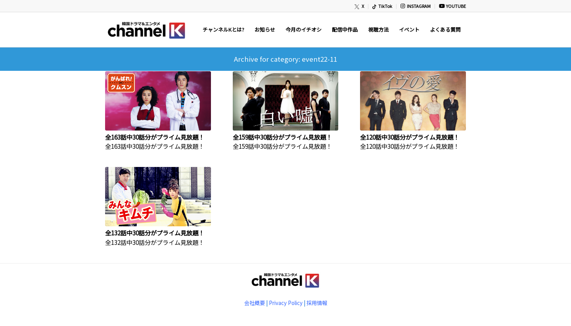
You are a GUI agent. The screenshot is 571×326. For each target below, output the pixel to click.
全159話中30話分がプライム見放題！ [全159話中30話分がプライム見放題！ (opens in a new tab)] (282, 137)
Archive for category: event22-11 (285, 59)
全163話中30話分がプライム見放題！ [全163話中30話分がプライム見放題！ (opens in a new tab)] (154, 137)
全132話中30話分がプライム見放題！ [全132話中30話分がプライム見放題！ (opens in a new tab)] (154, 232)
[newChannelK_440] (146, 29)
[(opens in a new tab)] (158, 101)
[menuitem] (359, 6)
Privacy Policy (286, 303)
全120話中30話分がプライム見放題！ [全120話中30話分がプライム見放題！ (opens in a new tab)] (409, 137)
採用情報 (317, 303)
